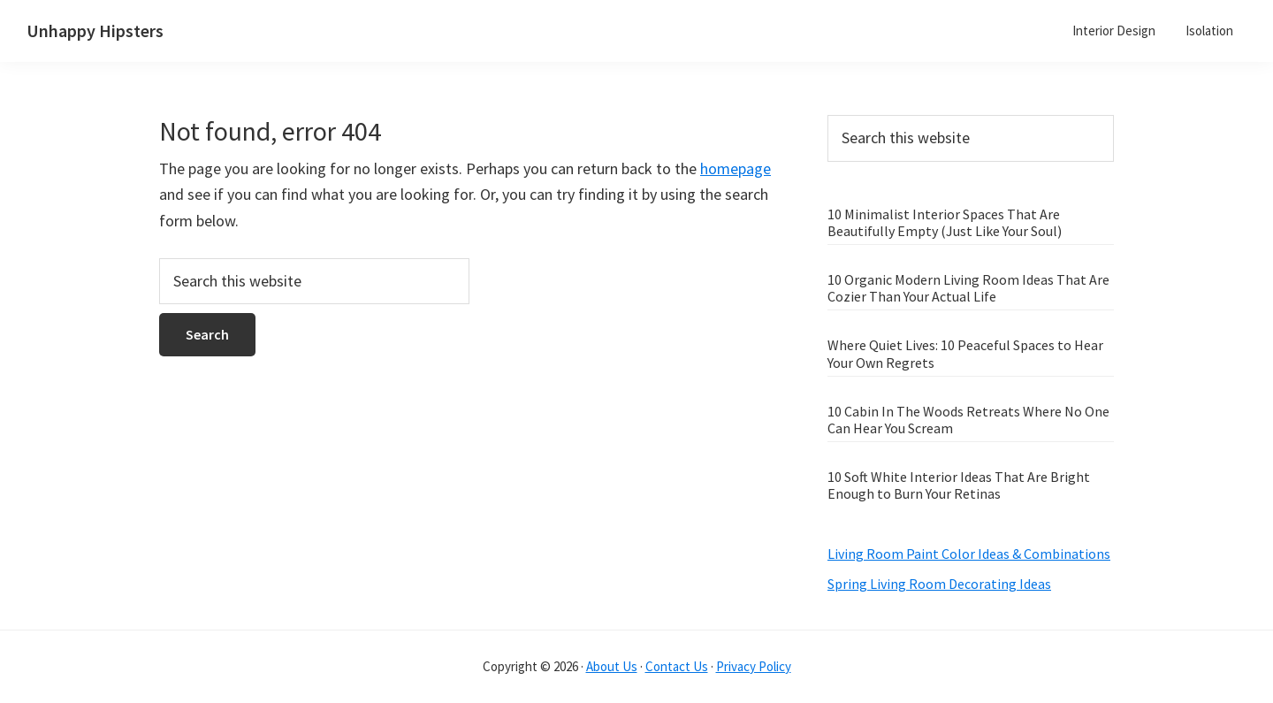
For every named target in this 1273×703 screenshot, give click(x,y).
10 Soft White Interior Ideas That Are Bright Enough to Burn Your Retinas (958, 485)
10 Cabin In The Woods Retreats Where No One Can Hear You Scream (968, 419)
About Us (611, 666)
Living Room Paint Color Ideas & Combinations (968, 553)
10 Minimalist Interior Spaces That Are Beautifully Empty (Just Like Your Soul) (944, 222)
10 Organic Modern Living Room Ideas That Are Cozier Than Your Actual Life (968, 288)
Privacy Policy (753, 666)
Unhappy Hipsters (95, 30)
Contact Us (676, 666)
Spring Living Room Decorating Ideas (939, 583)
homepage (735, 168)
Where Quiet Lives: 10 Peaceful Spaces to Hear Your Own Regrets (965, 353)
